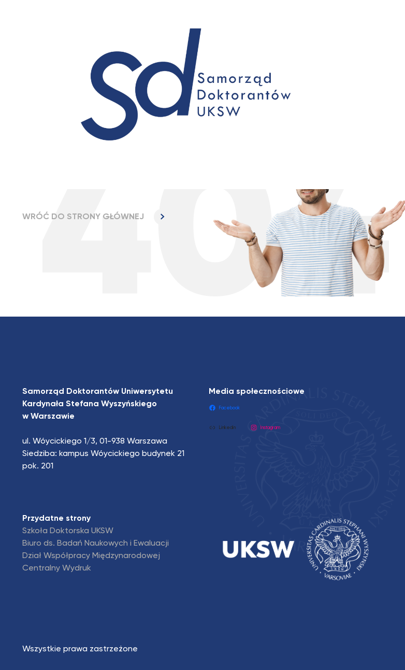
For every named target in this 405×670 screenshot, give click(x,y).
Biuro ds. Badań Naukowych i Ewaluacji (95, 543)
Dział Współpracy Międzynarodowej (91, 556)
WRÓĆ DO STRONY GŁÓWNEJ (96, 217)
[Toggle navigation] (40, 169)
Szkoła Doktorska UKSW (67, 531)
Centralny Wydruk (56, 568)
